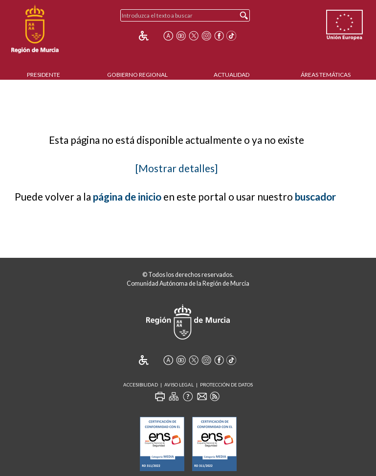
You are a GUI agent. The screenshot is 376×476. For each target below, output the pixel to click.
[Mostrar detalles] (176, 168)
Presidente (43, 74)
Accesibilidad (140, 384)
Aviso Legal (179, 384)
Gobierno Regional (137, 74)
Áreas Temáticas (326, 74)
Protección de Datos (226, 384)
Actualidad (231, 74)
